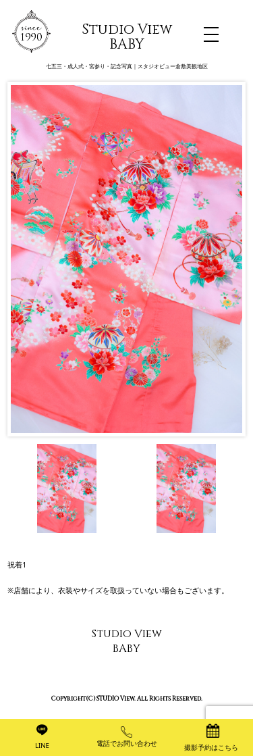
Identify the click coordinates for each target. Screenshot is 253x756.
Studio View (127, 37)
